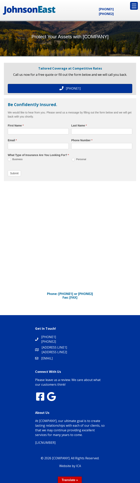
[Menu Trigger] (134, 6)
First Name (16, 125)
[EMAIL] (47, 358)
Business (15, 159)
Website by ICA (70, 466)
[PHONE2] (106, 14)
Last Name (79, 125)
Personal (79, 159)
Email (12, 140)
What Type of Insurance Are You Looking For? (38, 155)
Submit (14, 173)
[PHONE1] (106, 9)
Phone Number (81, 140)
